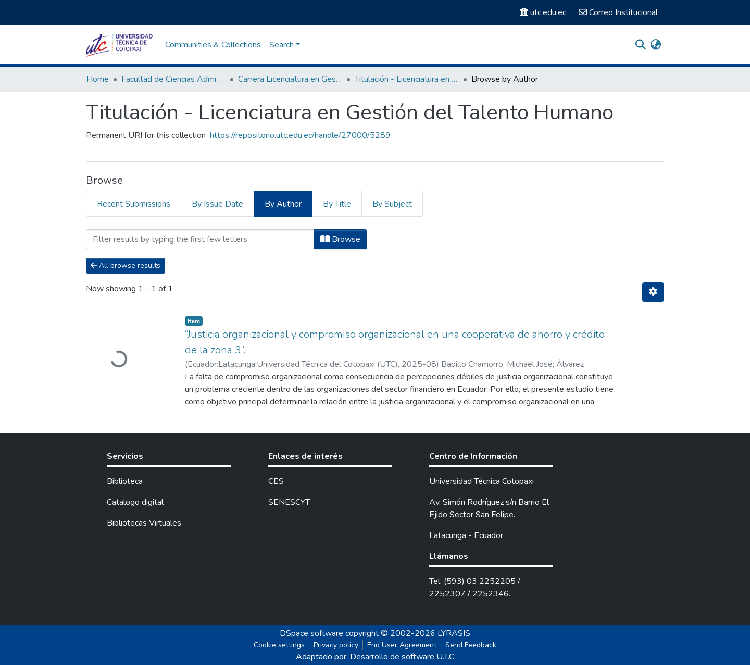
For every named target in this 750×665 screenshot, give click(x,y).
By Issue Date (217, 204)
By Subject (392, 204)
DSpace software (311, 633)
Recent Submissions (133, 204)
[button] (655, 45)
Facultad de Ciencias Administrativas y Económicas (173, 79)
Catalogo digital (135, 502)
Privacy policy (336, 645)
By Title (337, 204)
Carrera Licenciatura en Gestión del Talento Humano (290, 79)
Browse (340, 239)
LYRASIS (454, 633)
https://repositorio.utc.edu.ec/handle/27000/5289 (300, 135)
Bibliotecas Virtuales (144, 523)
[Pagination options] (653, 292)
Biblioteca (125, 481)
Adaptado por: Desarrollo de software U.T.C (375, 656)
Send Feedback (470, 645)
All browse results (125, 266)
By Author (283, 204)
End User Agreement (401, 645)
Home (97, 79)
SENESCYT (289, 502)
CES (276, 481)
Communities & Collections (213, 44)
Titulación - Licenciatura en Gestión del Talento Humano (407, 79)
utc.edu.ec (543, 12)
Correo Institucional (618, 12)
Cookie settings (279, 645)
